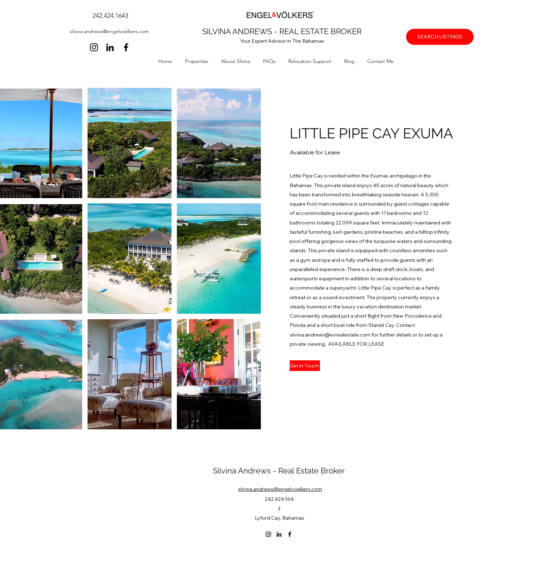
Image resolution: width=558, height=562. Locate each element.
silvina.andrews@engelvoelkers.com (109, 31)
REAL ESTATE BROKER (320, 31)
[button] (199, 61)
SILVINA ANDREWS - (240, 31)
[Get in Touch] (305, 365)
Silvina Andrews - (245, 470)
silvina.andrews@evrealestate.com (330, 335)
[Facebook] (126, 47)
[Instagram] (94, 47)
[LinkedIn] (110, 47)
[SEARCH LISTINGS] (440, 37)
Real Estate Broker (311, 470)
